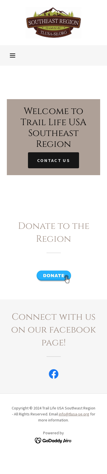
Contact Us (53, 160)
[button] (12, 55)
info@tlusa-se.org (74, 414)
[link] (54, 22)
